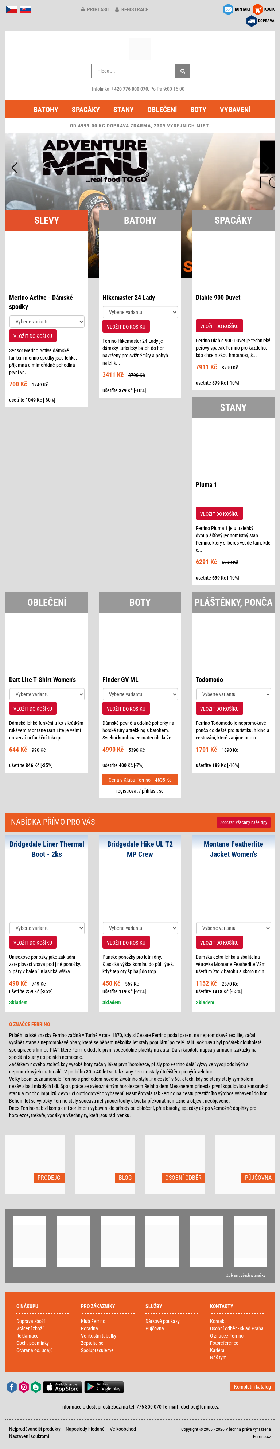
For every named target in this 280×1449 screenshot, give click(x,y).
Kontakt (218, 1321)
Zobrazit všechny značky (245, 1275)
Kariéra (217, 1350)
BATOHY (140, 220)
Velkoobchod (123, 1429)
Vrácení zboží (29, 1328)
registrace (131, 9)
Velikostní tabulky (98, 1336)
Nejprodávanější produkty (35, 1429)
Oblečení (162, 109)
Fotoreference (224, 1343)
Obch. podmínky (32, 1343)
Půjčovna (154, 1328)
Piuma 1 (206, 484)
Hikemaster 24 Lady (128, 297)
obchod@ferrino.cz (200, 1407)
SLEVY (46, 220)
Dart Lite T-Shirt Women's (42, 679)
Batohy (46, 109)
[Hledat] (182, 71)
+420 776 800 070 (130, 89)
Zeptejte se (92, 1343)
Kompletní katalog (252, 1387)
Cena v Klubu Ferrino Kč (140, 780)
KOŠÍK (269, 9)
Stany (123, 109)
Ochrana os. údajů (34, 1350)
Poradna (89, 1328)
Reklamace (27, 1336)
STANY (233, 407)
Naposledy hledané (85, 1429)
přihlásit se (153, 791)
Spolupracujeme (97, 1350)
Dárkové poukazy (162, 1321)
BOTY (140, 602)
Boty (198, 109)
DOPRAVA (266, 21)
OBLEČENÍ (46, 602)
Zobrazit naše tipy (243, 822)
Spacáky (86, 109)
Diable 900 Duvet (218, 297)
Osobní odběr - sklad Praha (237, 1328)
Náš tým (218, 1357)
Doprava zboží (30, 1321)
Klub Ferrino (93, 1321)
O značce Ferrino (227, 1336)
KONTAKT (243, 9)
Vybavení (235, 109)
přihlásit (95, 9)
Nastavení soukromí (29, 1436)
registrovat (127, 791)
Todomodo (209, 679)
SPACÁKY (233, 220)
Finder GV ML (120, 679)
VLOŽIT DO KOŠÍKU (32, 336)
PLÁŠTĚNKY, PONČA (233, 602)
